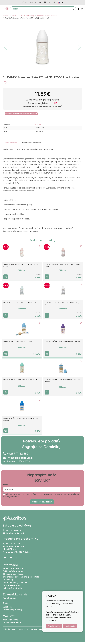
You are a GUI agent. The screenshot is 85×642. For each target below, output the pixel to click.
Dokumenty (8, 579)
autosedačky (36, 629)
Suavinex (38, 124)
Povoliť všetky (54, 626)
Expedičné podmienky (13, 568)
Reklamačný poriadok (13, 571)
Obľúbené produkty (12, 622)
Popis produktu (11, 143)
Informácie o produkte (31, 143)
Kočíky (27, 629)
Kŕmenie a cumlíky (10, 16)
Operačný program (11, 585)
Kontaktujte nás (10, 598)
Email (5, 484)
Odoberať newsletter (42, 502)
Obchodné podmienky (13, 574)
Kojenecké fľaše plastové (47, 16)
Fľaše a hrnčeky (27, 16)
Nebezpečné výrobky (12, 588)
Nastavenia (70, 626)
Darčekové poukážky (12, 609)
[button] (2, 9)
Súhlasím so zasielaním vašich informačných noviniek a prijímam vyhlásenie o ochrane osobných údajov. (41, 495)
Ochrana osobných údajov (15, 582)
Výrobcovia (8, 607)
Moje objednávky (10, 619)
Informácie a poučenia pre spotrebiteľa (21, 577)
